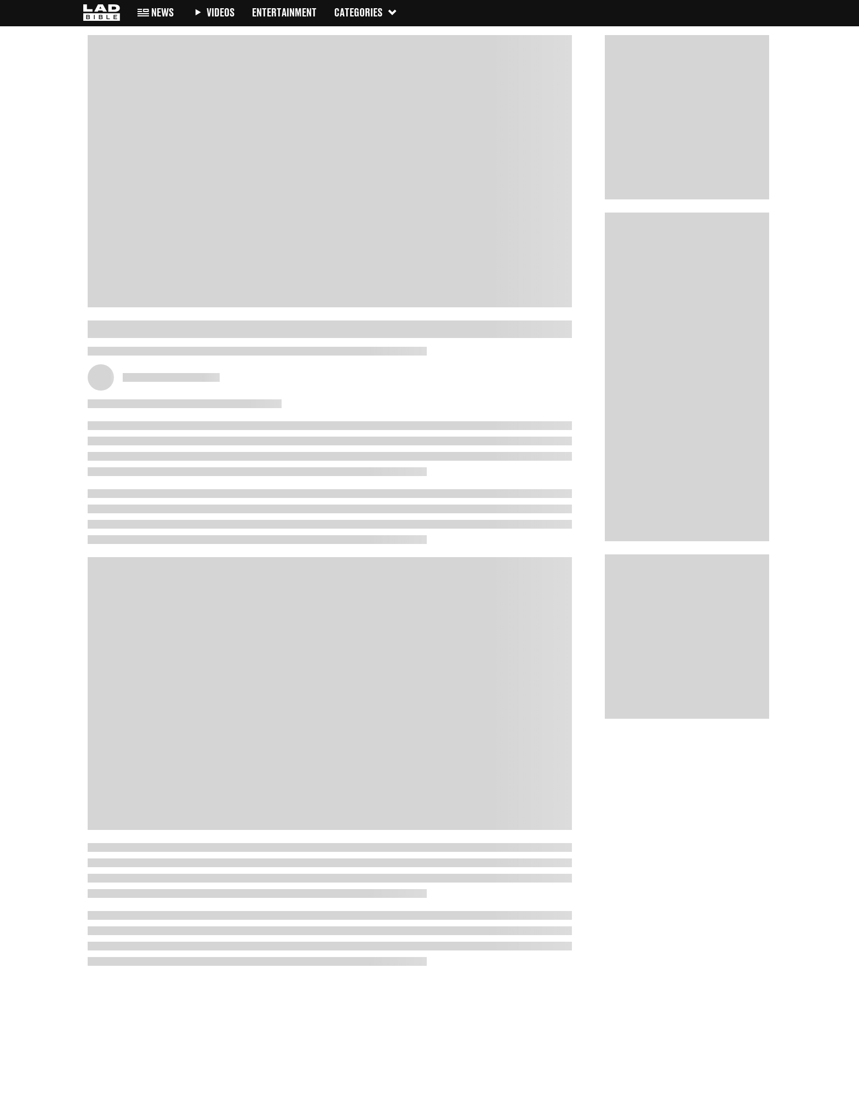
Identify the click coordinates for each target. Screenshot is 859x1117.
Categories (366, 12)
